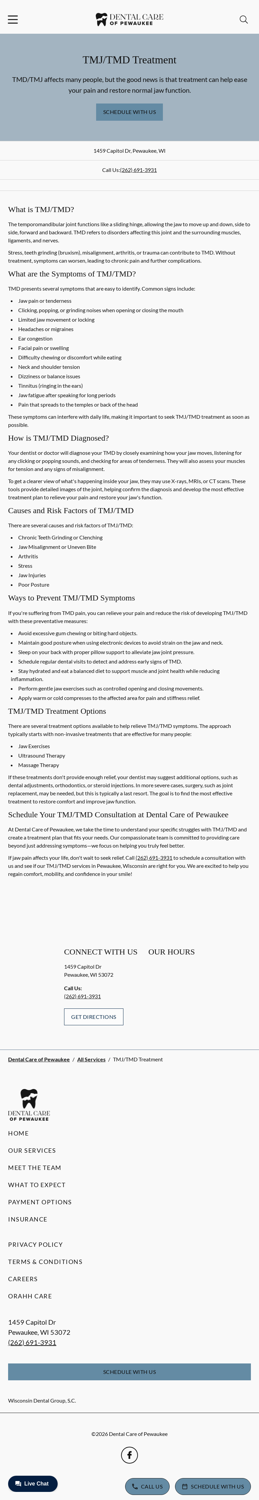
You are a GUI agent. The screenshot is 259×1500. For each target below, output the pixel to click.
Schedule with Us (129, 112)
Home (18, 1133)
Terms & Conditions (45, 1261)
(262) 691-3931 (138, 170)
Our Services (32, 1150)
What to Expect (37, 1184)
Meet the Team (35, 1167)
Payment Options (40, 1202)
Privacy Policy (35, 1244)
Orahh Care (30, 1296)
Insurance (28, 1219)
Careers (23, 1279)
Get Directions (93, 1016)
